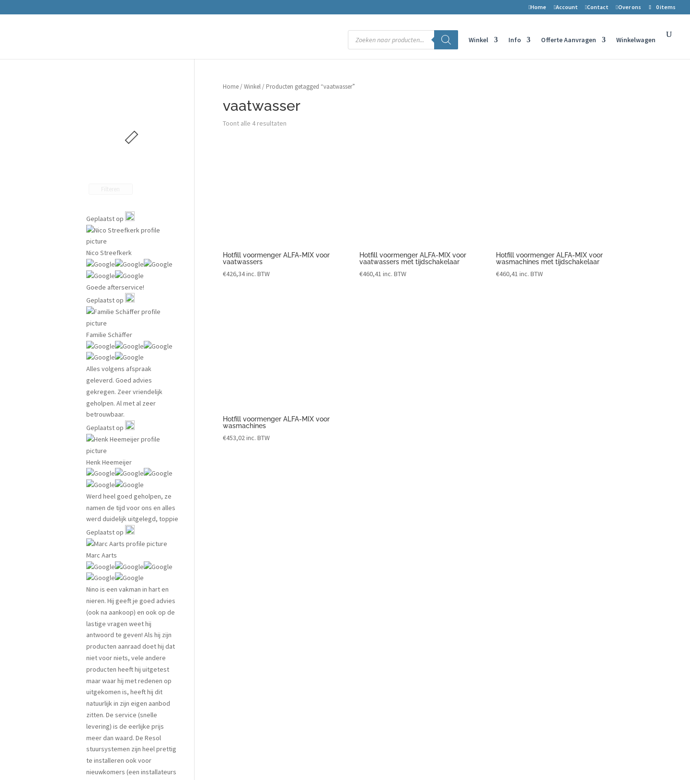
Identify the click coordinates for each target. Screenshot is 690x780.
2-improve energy (527, 517)
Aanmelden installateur (399, 591)
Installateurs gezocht (396, 577)
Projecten (380, 517)
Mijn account (247, 547)
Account (565, 7)
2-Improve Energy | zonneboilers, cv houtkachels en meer (170, 757)
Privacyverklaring (256, 621)
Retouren (245, 577)
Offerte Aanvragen (568, 40)
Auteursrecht (248, 606)
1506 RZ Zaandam (527, 547)
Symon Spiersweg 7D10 (536, 532)
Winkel (478, 40)
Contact (597, 7)
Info (514, 40)
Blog (372, 547)
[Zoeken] (446, 39)
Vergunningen (385, 532)
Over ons (628, 7)
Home (537, 7)
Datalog (377, 562)
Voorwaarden (251, 591)
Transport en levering (260, 636)
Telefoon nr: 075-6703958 (537, 577)
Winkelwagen (636, 40)
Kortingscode (249, 651)
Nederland (517, 562)
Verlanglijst (245, 532)
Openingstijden (524, 606)
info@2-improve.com (532, 591)
